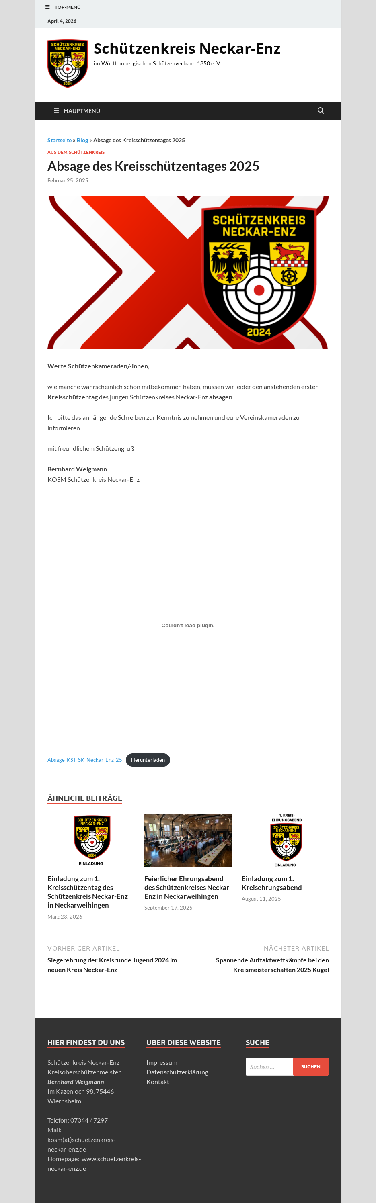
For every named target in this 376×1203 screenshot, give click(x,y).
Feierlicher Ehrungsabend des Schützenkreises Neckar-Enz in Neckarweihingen (188, 887)
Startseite (59, 140)
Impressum (161, 1062)
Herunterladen (148, 760)
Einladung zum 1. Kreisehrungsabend (272, 883)
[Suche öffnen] (321, 111)
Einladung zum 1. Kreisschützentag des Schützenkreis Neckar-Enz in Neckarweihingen (87, 891)
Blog (82, 140)
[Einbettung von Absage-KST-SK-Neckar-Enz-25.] (188, 625)
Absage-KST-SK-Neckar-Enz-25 (84, 760)
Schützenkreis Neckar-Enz (187, 48)
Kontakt (157, 1081)
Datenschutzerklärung (177, 1072)
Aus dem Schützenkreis (76, 152)
